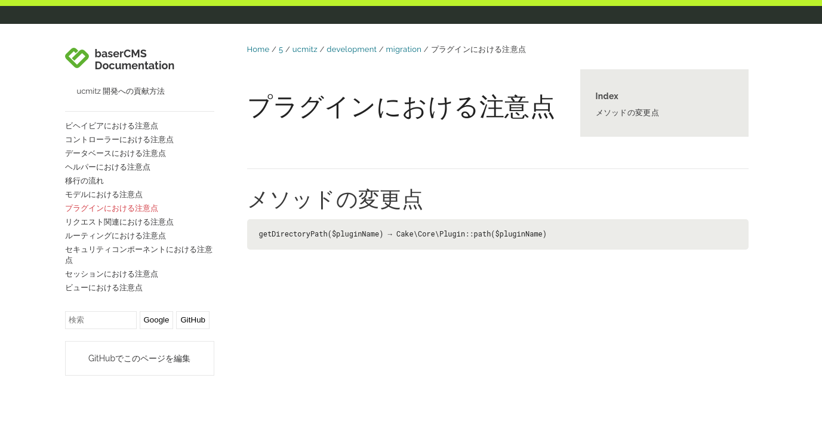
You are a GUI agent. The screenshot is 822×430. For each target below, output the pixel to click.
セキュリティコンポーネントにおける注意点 (139, 255)
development (352, 49)
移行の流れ (84, 180)
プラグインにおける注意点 (111, 208)
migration (404, 49)
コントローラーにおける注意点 (119, 139)
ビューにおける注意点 (104, 287)
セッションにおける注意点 (111, 273)
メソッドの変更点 (627, 112)
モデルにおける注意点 (104, 194)
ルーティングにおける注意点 (115, 235)
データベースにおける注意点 (115, 153)
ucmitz (305, 49)
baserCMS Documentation (135, 60)
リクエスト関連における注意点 (119, 221)
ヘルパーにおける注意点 (107, 166)
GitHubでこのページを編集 (139, 358)
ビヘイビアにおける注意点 (111, 125)
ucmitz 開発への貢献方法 (121, 91)
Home (258, 49)
